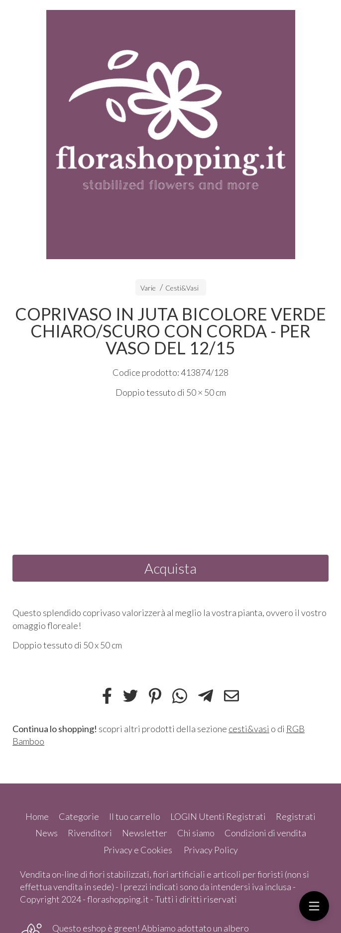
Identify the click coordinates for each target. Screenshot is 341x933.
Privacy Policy (211, 849)
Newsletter (144, 832)
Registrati (296, 816)
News (46, 832)
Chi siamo (196, 832)
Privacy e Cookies (138, 849)
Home (37, 816)
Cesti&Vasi (182, 288)
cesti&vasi (248, 728)
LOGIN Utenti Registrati (218, 816)
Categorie (79, 816)
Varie (148, 288)
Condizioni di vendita (265, 832)
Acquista (170, 568)
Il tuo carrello (134, 816)
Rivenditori (90, 832)
